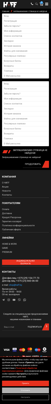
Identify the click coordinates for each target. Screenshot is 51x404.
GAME (5, 248)
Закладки (8, 41)
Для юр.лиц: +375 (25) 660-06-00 (20, 280)
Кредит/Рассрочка (11, 217)
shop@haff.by (15, 285)
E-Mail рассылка (12, 76)
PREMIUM (7, 252)
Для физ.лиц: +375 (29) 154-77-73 (20, 278)
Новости (6, 191)
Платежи (8, 71)
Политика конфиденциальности (18, 225)
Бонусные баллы (12, 61)
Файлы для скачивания (15, 51)
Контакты (7, 195)
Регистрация (10, 21)
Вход (6, 16)
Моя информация (12, 31)
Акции (5, 186)
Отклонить (25, 390)
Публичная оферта (11, 229)
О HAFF (5, 182)
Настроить (25, 397)
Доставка (7, 213)
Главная (5, 11)
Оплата (5, 209)
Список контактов (13, 36)
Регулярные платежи (14, 56)
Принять (25, 383)
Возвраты (9, 66)
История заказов (12, 46)
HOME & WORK (9, 244)
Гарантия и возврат (11, 221)
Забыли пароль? (12, 26)
